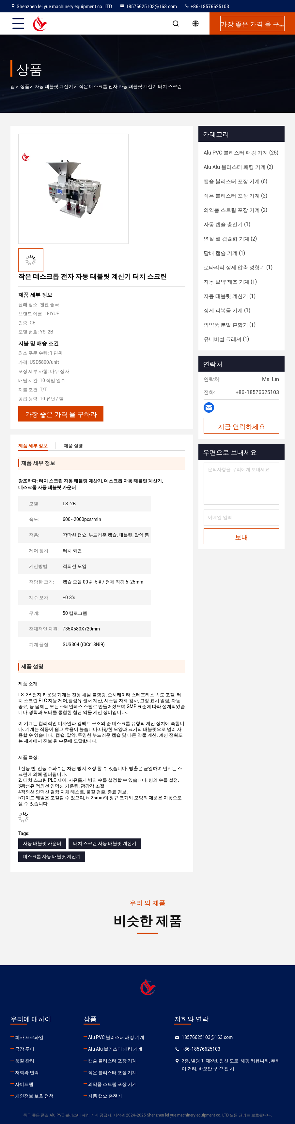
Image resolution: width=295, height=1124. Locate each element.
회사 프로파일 (29, 1037)
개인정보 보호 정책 (34, 1096)
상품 (24, 86)
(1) (227, 224)
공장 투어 (24, 1049)
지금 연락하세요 (241, 426)
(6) (235, 181)
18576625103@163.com (148, 6)
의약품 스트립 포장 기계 (112, 1084)
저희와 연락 (27, 1072)
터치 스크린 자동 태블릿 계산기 (104, 843)
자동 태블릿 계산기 (54, 86)
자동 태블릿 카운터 (42, 843)
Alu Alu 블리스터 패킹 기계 (115, 1049)
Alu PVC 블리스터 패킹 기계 (116, 1037)
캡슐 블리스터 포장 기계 (112, 1060)
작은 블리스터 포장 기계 (112, 1072)
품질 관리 (24, 1060)
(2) (238, 167)
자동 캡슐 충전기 (105, 1096)
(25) (241, 153)
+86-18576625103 (206, 6)
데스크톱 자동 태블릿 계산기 (52, 856)
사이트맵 (24, 1084)
